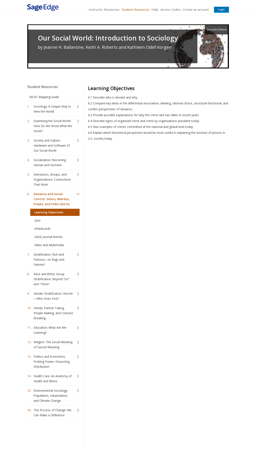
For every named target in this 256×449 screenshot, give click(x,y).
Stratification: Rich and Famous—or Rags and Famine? (49, 259)
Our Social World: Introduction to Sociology (108, 38)
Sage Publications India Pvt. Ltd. (88, 433)
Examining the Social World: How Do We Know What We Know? (53, 126)
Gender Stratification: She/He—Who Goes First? (53, 296)
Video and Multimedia (49, 245)
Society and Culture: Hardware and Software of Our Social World (52, 145)
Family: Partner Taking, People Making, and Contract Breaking (53, 313)
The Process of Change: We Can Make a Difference (52, 412)
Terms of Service (152, 433)
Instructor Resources (104, 9)
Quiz (37, 220)
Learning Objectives (48, 212)
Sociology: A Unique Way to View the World (52, 108)
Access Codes (170, 9)
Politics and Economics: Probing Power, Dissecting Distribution (52, 361)
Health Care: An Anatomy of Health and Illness (53, 378)
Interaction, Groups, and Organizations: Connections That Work (52, 179)
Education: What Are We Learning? (50, 330)
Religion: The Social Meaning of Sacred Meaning (53, 344)
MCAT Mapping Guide (44, 97)
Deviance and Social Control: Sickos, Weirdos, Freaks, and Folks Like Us (52, 199)
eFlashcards (42, 229)
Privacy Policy (201, 433)
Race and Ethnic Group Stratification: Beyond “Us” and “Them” (51, 279)
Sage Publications (51, 433)
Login (221, 9)
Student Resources (135, 9)
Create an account (196, 9)
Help (154, 9)
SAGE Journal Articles (48, 237)
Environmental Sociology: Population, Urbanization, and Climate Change (51, 396)
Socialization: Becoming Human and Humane (50, 162)
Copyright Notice (177, 433)
